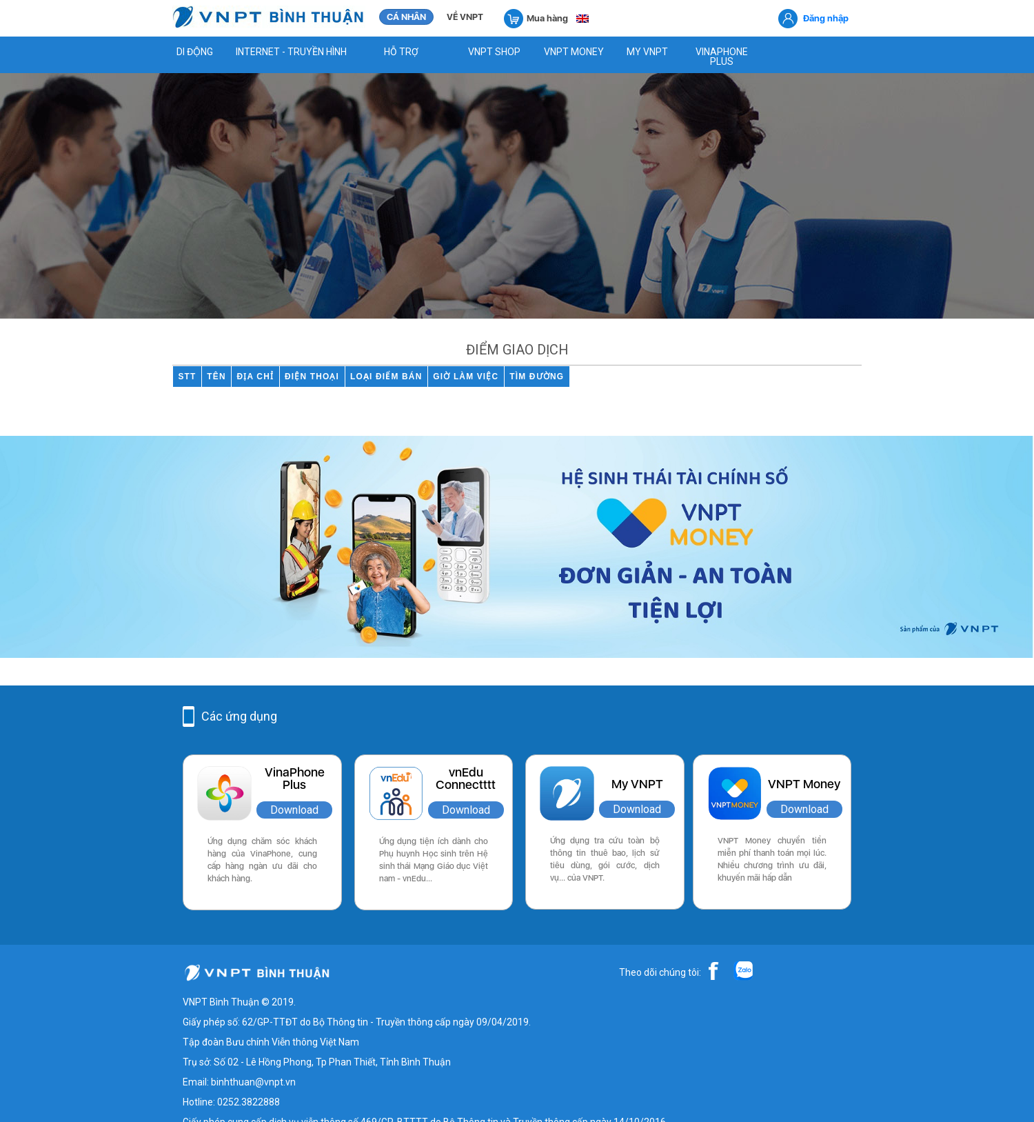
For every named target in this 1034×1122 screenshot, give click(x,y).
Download (294, 810)
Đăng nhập (826, 18)
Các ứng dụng (239, 716)
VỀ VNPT (465, 17)
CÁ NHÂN (406, 17)
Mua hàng (536, 17)
